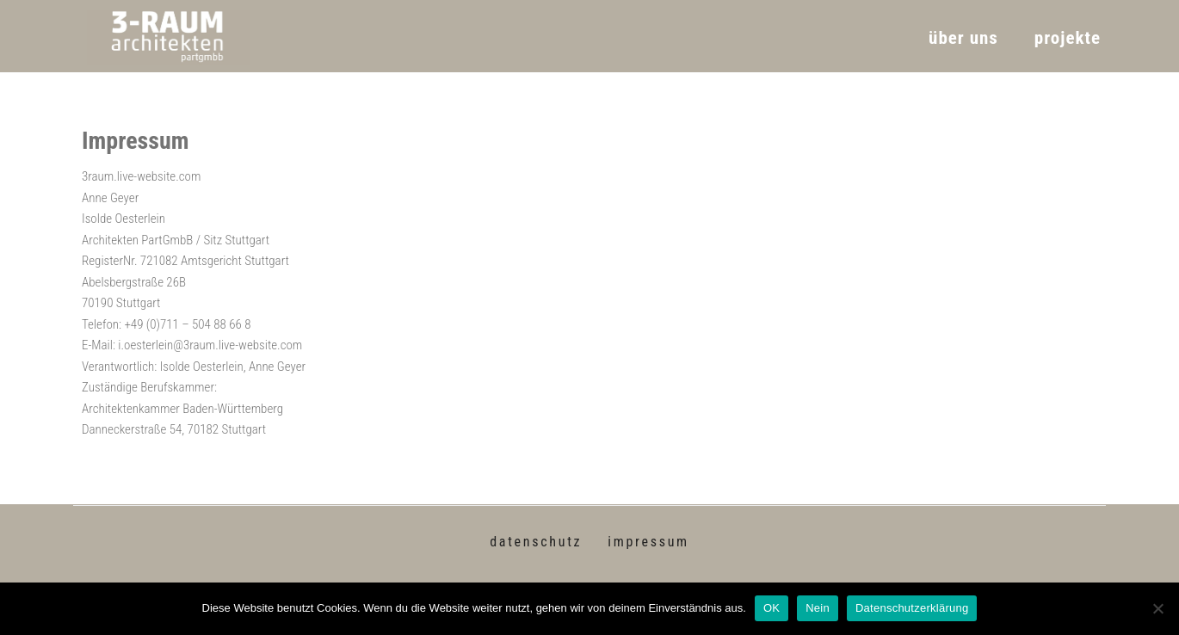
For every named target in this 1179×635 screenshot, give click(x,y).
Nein (818, 607)
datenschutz (536, 541)
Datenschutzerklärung (911, 607)
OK (771, 607)
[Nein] (1157, 608)
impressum (648, 541)
